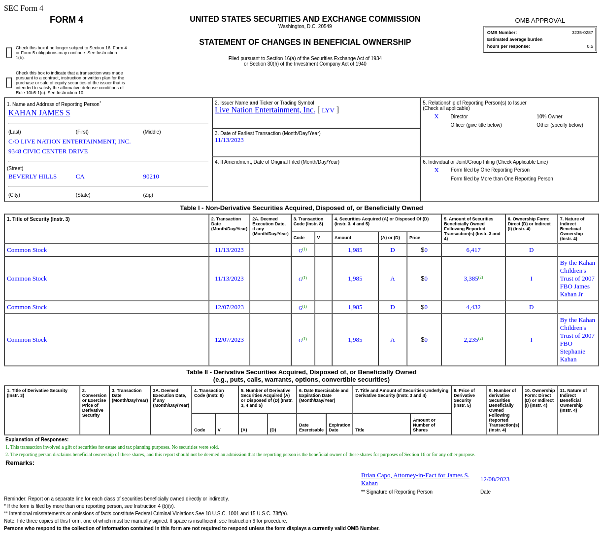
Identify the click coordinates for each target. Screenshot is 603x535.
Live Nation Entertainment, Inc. (265, 110)
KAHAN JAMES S (39, 112)
